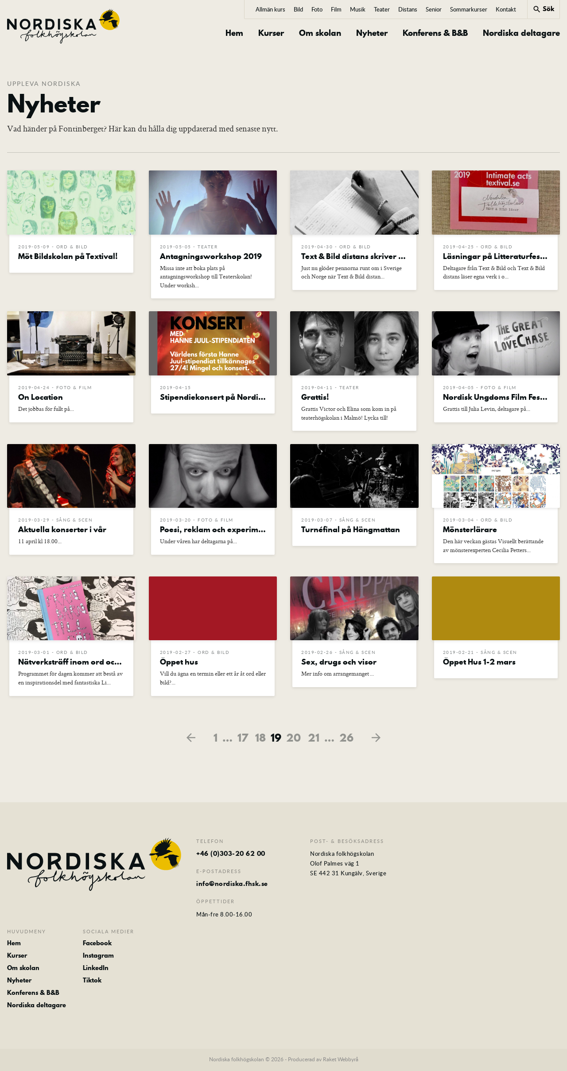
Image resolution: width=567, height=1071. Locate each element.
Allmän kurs (270, 9)
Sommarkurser (468, 9)
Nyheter (372, 33)
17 (242, 738)
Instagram (98, 956)
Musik (357, 9)
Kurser (271, 33)
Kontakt (506, 9)
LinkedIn (96, 969)
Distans (407, 9)
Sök (543, 8)
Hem (234, 33)
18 (260, 738)
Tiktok (92, 981)
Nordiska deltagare (521, 33)
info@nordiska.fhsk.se (232, 885)
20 (293, 738)
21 (313, 738)
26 (346, 738)
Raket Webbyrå (340, 1060)
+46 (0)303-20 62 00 (230, 855)
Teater (382, 9)
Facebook (97, 944)
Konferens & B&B (435, 33)
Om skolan (320, 33)
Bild (298, 9)
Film (336, 9)
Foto (316, 9)
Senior (434, 9)
